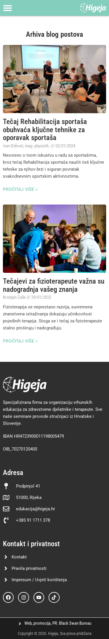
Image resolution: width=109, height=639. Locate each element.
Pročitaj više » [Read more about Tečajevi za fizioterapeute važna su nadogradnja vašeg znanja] (20, 341)
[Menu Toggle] (7, 8)
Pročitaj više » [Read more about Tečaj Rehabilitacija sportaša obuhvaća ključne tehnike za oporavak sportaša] (20, 189)
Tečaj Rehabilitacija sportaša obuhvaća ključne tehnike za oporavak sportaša (45, 129)
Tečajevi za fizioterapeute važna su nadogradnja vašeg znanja (53, 285)
